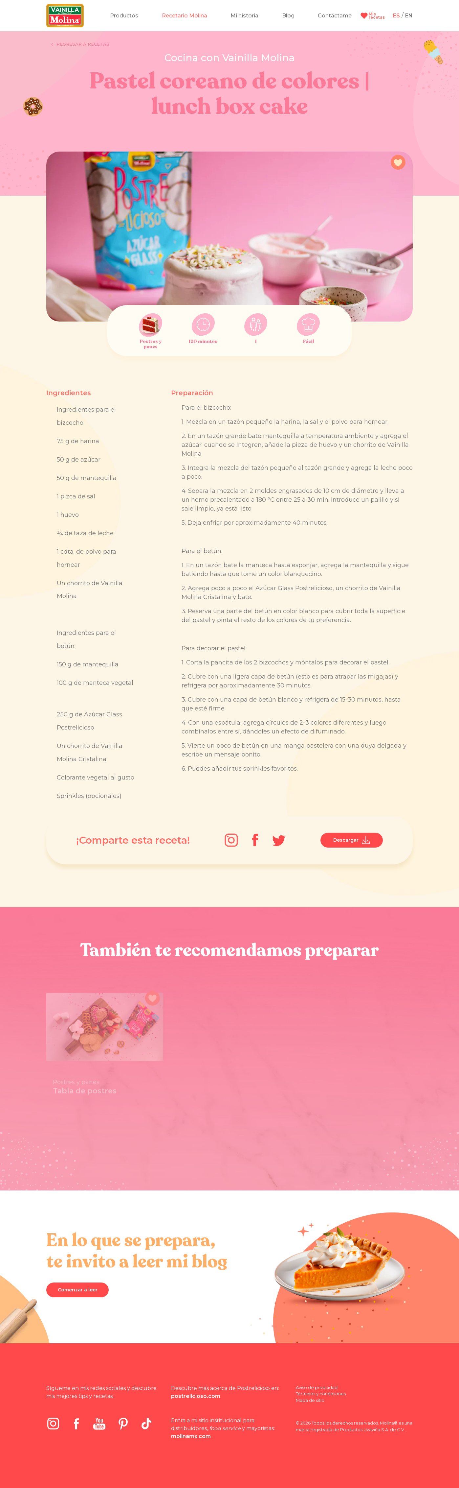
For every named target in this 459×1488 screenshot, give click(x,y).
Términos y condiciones (321, 1393)
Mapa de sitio (310, 1400)
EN (409, 15)
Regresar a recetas (80, 44)
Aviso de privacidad (317, 1387)
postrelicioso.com (195, 1396)
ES (396, 15)
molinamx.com (191, 1436)
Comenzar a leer (78, 1290)
